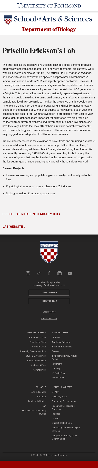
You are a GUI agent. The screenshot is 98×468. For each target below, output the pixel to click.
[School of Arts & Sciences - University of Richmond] (49, 20)
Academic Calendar (61, 342)
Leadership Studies (37, 402)
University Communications (33, 352)
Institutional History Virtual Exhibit (64, 358)
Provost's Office (39, 347)
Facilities (56, 414)
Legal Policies (49, 312)
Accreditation (58, 378)
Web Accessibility (49, 319)
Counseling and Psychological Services (66, 430)
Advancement (39, 370)
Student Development (36, 356)
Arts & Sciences (38, 392)
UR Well (55, 419)
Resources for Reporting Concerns (63, 408)
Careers (55, 352)
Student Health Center (62, 423)
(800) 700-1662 (49, 301)
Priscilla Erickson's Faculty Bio (31, 214)
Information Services (36, 361)
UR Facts (56, 338)
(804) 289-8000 (49, 293)
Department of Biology (49, 29)
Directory (56, 369)
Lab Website (13, 227)
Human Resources (37, 338)
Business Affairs (38, 365)
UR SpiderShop (58, 373)
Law (44, 406)
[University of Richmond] (49, 6)
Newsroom (57, 364)
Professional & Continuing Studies (34, 412)
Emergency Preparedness (64, 402)
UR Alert (55, 392)
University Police (59, 397)
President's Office (38, 342)
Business (41, 397)
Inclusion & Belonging (62, 347)
